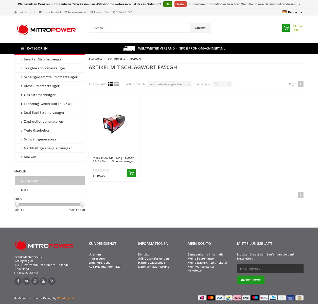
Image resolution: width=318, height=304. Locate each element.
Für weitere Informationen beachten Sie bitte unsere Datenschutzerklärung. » (244, 4)
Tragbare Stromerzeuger (43, 68)
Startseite (95, 58)
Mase (24, 189)
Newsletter (195, 270)
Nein (180, 4)
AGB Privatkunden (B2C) (105, 266)
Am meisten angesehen (167, 84)
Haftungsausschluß (152, 262)
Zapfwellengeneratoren (42, 121)
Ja (167, 4)
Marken (28, 157)
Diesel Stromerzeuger (40, 86)
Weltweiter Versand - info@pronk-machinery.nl (174, 49)
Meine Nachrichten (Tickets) (207, 262)
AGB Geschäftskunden (153, 258)
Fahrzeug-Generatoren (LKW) (46, 103)
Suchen (200, 27)
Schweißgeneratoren (40, 139)
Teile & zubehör (35, 130)
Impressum (97, 258)
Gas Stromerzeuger (38, 94)
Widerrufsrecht (99, 262)
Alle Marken (30, 181)
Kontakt (143, 254)
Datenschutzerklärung (154, 266)
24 (216, 84)
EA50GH (135, 58)
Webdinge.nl (66, 298)
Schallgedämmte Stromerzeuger (49, 77)
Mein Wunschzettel (201, 266)
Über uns (95, 254)
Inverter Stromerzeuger (42, 59)
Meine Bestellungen (202, 258)
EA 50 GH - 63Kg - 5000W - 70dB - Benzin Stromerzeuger (114, 159)
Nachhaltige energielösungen (47, 148)
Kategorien (34, 48)
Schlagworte (116, 58)
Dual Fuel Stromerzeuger (43, 112)
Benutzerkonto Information (206, 254)
